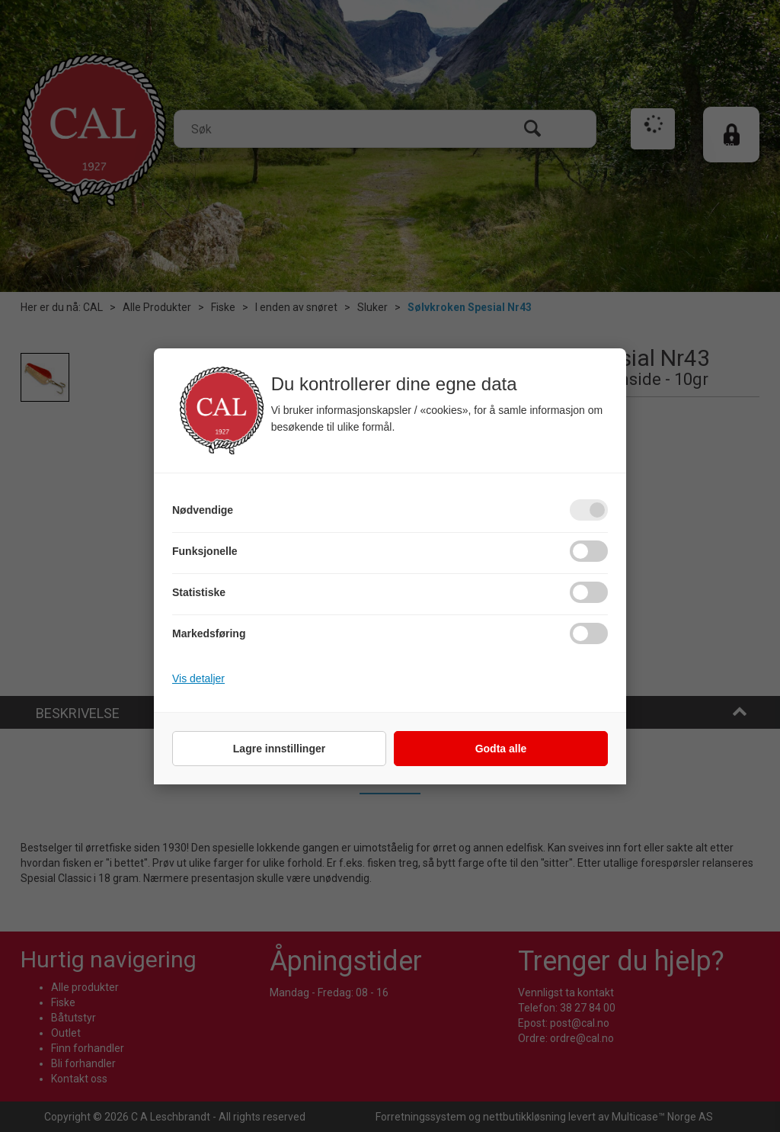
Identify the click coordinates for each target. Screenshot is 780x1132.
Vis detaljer (198, 678)
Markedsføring (208, 633)
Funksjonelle (205, 551)
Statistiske (198, 592)
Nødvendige (202, 510)
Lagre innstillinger (279, 748)
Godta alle (501, 748)
